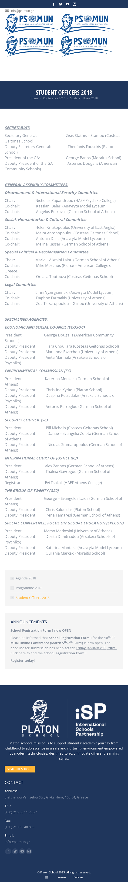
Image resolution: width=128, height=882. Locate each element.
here (22, 653)
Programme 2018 (29, 588)
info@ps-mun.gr (19, 11)
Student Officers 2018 (33, 597)
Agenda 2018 (26, 578)
